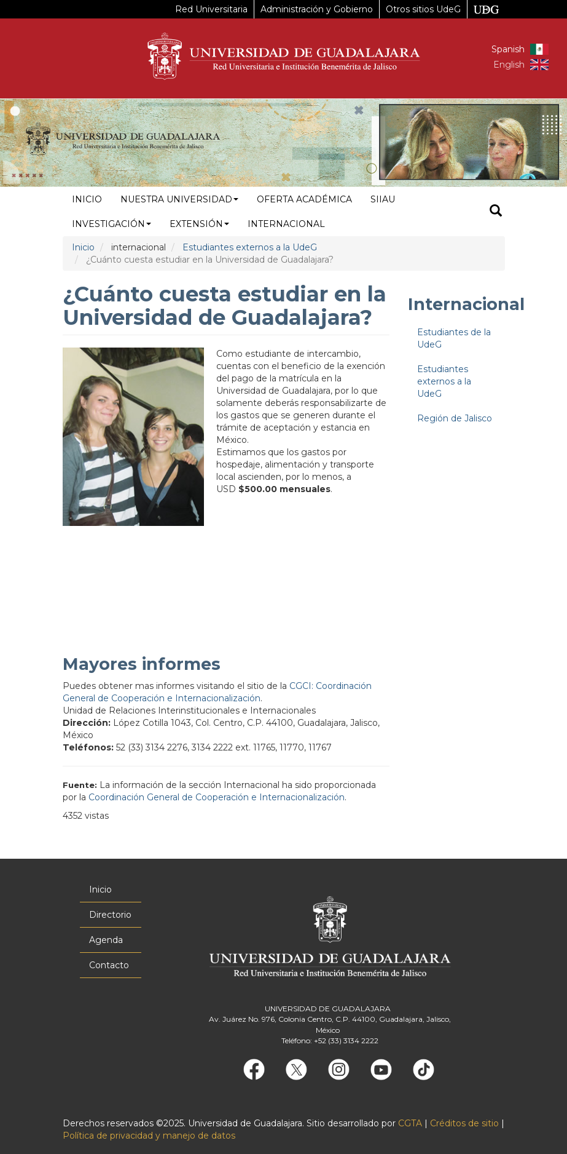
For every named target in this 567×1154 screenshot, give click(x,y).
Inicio (87, 199)
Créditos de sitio (464, 1123)
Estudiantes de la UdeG (454, 338)
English (509, 64)
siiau (382, 199)
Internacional (286, 223)
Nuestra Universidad (179, 199)
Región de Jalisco (454, 418)
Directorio (110, 914)
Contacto (109, 965)
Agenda (106, 939)
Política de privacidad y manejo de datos (149, 1135)
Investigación (111, 223)
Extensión (199, 223)
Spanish (508, 49)
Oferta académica (304, 199)
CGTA (410, 1123)
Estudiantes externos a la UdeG (249, 247)
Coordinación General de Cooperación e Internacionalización (216, 797)
